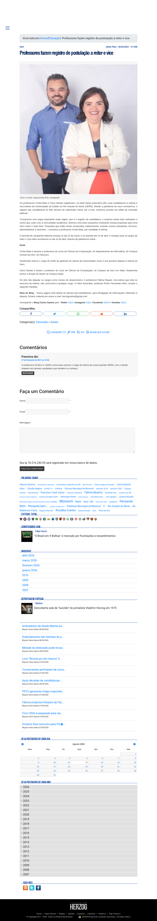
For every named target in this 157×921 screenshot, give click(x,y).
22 (135, 767)
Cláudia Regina (34, 488)
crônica (58, 488)
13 (102, 762)
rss (82, 332)
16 (38, 767)
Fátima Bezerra (93, 492)
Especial (80, 914)
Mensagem (25, 422)
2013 (26, 846)
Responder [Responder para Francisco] (28, 373)
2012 (26, 851)
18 (69, 767)
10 (55, 762)
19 (86, 767)
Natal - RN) (88, 502)
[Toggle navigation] (7, 28)
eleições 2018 (102, 489)
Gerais (54, 322)
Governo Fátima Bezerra (28, 497)
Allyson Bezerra (27, 484)
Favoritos (91, 914)
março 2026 (29, 560)
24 (55, 771)
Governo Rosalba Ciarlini (48, 497)
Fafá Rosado (33, 493)
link (73, 332)
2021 (26, 810)
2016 (26, 833)
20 (102, 767)
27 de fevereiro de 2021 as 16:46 (35, 360)
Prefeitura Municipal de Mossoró (84, 506)
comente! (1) (58, 332)
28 (118, 771)
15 (135, 762)
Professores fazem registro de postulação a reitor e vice (66, 53)
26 (86, 771)
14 (118, 762)
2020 (26, 814)
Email (22, 411)
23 (38, 771)
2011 (26, 856)
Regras (62, 914)
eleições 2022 (116, 489)
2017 (26, 828)
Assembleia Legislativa (46, 485)
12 (86, 762)
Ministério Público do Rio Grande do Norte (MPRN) (38, 502)
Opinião (71, 914)
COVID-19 (48, 489)
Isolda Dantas (83, 497)
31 (55, 775)
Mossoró (66, 501)
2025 (26, 791)
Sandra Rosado (84, 511)
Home (43, 38)
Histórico (102, 914)
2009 (25, 580)
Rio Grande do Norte (119, 506)
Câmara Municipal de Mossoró (79, 488)
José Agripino (111, 497)
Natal (78, 501)
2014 (26, 842)
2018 (26, 823)
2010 (25, 575)
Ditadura (38, 603)
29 (135, 771)
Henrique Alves (68, 496)
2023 (26, 800)
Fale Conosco (114, 914)
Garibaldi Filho (111, 493)
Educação (54, 38)
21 (118, 767)
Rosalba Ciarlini (66, 510)
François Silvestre (74, 493)
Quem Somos (50, 914)
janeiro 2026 (29, 570)
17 (55, 767)
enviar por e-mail (99, 332)
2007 (25, 590)
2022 (26, 805)
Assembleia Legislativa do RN (68, 484)
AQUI (70, 302)
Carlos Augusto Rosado (104, 484)
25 (69, 771)
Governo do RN (125, 493)
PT (104, 506)
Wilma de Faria (104, 511)
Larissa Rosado (126, 496)
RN (133, 506)
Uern (94, 511)
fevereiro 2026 (31, 565)
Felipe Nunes (41, 531)
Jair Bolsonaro (96, 497)
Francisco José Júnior (53, 492)
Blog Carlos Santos (24, 14)
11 (69, 762)
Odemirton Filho (101, 502)
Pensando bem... (38, 506)
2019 (26, 819)
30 (38, 775)
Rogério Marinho (46, 511)
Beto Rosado (87, 485)
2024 (26, 796)
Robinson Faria (28, 510)
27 (102, 771)
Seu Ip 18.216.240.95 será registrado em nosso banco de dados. (59, 462)
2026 (26, 787)
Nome (23, 401)
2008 (25, 585)
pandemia (113, 502)
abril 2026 (28, 555)
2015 (26, 837)
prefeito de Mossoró (57, 506)
